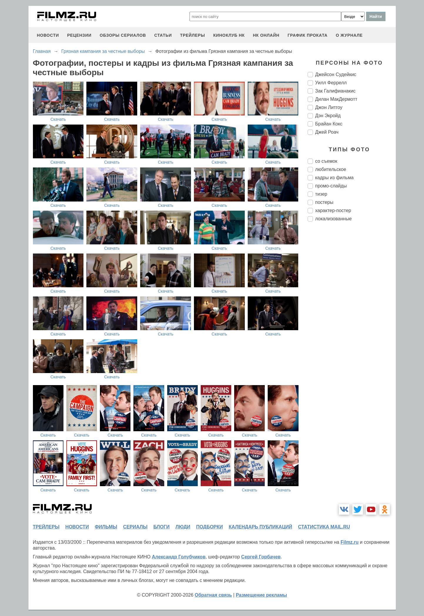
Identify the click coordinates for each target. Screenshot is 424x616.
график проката (308, 35)
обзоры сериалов (123, 35)
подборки (209, 526)
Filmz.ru (349, 542)
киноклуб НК (229, 35)
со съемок (326, 161)
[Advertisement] (352, 324)
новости (48, 35)
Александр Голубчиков (179, 556)
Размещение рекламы (261, 594)
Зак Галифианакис (335, 90)
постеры (324, 202)
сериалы (135, 526)
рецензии (79, 35)
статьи (163, 35)
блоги (161, 526)
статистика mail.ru (324, 526)
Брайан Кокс (329, 123)
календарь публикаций (260, 526)
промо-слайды (331, 185)
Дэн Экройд (328, 115)
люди (182, 526)
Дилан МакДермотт (336, 99)
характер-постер (333, 210)
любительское (330, 169)
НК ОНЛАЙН (266, 35)
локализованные (333, 218)
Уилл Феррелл (331, 82)
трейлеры (192, 35)
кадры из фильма (334, 177)
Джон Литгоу (329, 107)
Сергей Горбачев (261, 556)
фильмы (106, 526)
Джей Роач (327, 132)
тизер (321, 194)
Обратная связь (213, 594)
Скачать (58, 119)
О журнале (349, 35)
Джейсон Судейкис (335, 74)
